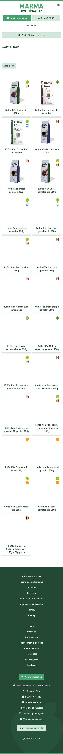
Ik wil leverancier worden (31, 727)
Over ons (31, 631)
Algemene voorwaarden (31, 604)
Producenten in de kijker (31, 642)
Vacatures (31, 665)
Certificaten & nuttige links (31, 598)
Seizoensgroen (31, 659)
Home (31, 626)
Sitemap (31, 615)
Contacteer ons (31, 648)
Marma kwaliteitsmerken (32, 581)
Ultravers (31, 587)
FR (58, 4)
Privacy (31, 609)
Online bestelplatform (31, 576)
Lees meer (8, 65)
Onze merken (31, 637)
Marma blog (31, 653)
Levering (31, 593)
